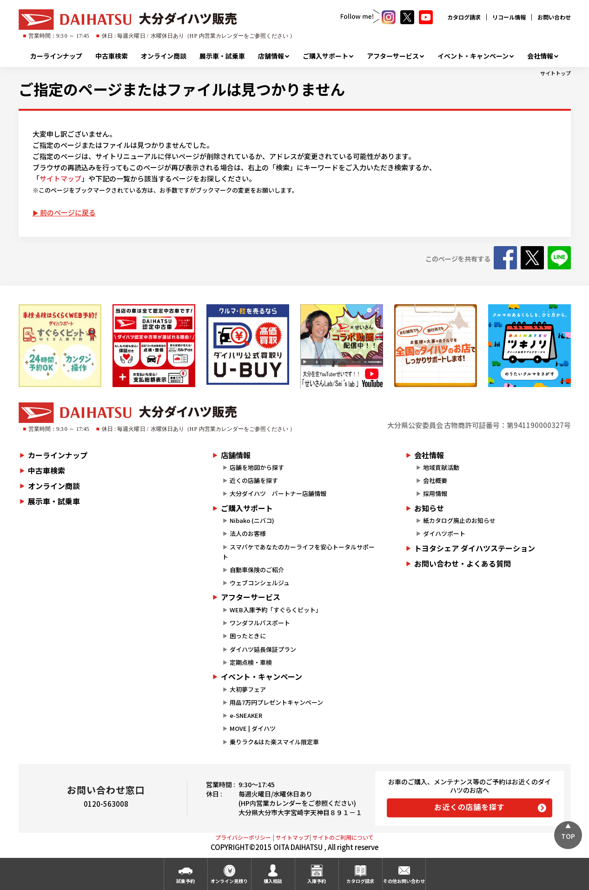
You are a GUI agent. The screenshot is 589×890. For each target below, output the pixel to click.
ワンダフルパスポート (260, 622)
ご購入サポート (325, 56)
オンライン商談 (163, 56)
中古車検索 (111, 56)
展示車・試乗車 (222, 56)
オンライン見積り (229, 880)
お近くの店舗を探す (469, 806)
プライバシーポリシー (243, 837)
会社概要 (435, 480)
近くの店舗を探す (254, 480)
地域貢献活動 (441, 467)
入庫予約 (316, 880)
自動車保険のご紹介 (257, 569)
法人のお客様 (248, 533)
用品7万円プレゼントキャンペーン (276, 702)
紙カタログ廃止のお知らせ (459, 520)
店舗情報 (271, 56)
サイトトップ (555, 73)
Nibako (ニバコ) (252, 520)
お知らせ (429, 508)
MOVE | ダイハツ (253, 728)
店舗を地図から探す (257, 467)
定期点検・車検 (251, 662)
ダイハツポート (444, 533)
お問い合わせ (554, 17)
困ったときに (248, 635)
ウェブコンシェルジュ (260, 582)
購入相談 (273, 880)
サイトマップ (60, 178)
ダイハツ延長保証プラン (263, 649)
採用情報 (435, 493)
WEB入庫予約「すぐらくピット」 (276, 609)
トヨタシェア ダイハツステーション (474, 548)
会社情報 (540, 56)
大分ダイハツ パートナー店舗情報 (278, 493)
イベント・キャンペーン (473, 56)
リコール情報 (509, 17)
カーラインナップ (56, 56)
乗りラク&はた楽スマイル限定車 (274, 741)
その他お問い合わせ (404, 880)
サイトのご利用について (343, 837)
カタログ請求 (464, 17)
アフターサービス (393, 56)
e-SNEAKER (246, 715)
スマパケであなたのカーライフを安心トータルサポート (298, 551)
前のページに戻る (68, 212)
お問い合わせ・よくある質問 (462, 563)
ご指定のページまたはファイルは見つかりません (182, 88)
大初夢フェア (248, 689)
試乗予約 (185, 880)
